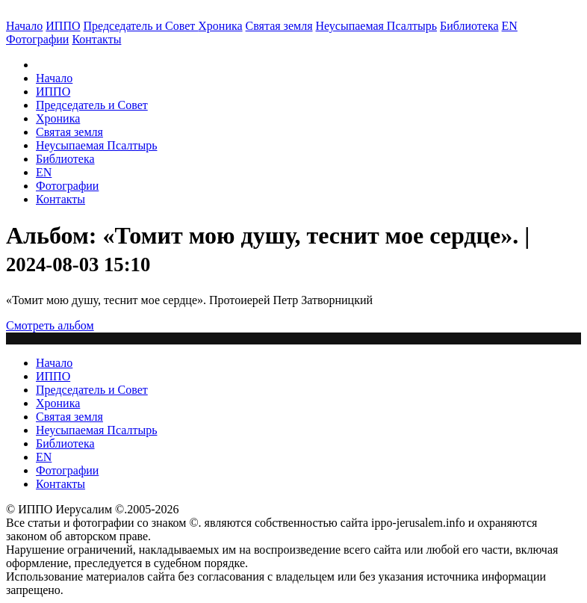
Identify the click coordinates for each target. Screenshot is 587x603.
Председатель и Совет (141, 25)
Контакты (60, 199)
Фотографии (67, 185)
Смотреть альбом (50, 325)
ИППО (63, 25)
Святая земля (279, 25)
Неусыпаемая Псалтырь (376, 25)
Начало (24, 25)
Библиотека (469, 25)
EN (510, 25)
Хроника (220, 25)
